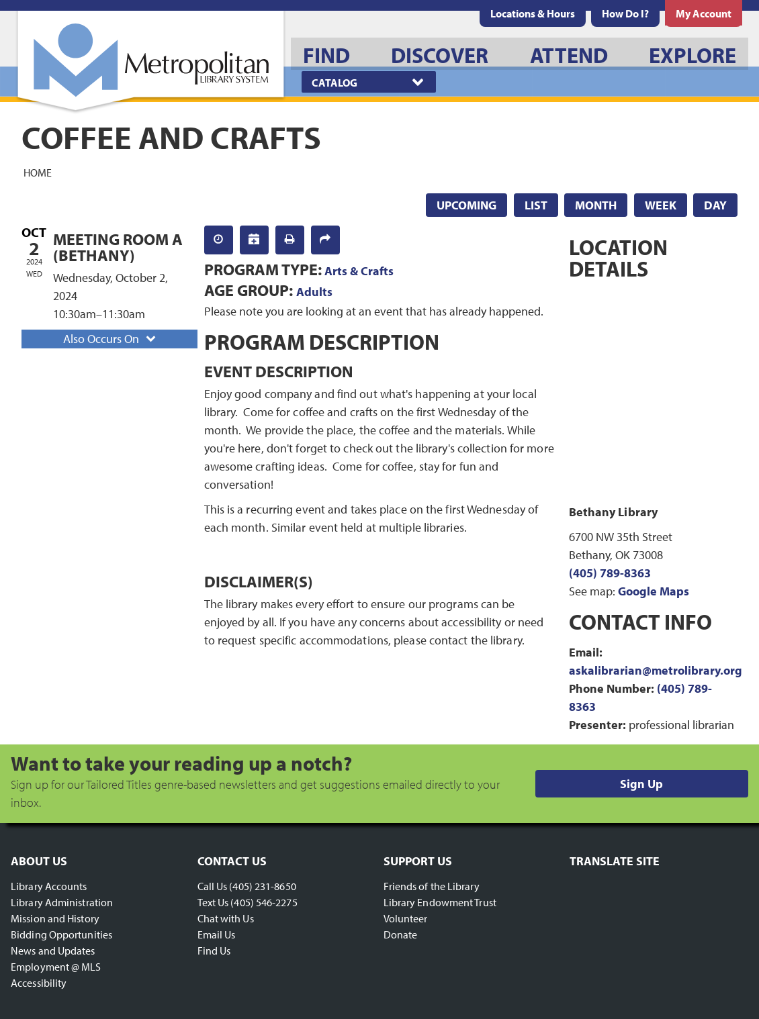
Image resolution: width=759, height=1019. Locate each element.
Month (596, 205)
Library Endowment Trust (440, 902)
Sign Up (641, 783)
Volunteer (406, 918)
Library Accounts (49, 886)
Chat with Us (225, 918)
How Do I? (625, 13)
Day (715, 205)
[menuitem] (533, 13)
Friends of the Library (432, 886)
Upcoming (466, 205)
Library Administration (62, 902)
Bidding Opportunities (61, 934)
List (536, 205)
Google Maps (653, 591)
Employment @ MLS (56, 966)
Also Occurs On (111, 338)
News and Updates (53, 950)
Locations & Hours (532, 13)
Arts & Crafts (359, 271)
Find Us (214, 950)
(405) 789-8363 (610, 573)
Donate (401, 934)
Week (660, 205)
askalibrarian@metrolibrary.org (655, 670)
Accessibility (38, 982)
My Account (703, 13)
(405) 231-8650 (262, 886)
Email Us (216, 934)
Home (38, 172)
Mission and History (55, 918)
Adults (314, 291)
